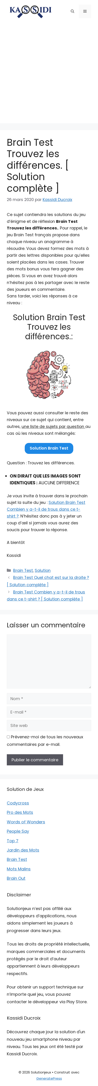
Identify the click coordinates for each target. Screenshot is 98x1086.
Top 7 (12, 841)
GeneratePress (49, 1078)
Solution (43, 570)
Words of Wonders (26, 822)
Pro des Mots (20, 812)
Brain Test (23, 570)
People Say (18, 831)
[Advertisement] (49, 74)
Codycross (18, 803)
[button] (72, 11)
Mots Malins (19, 869)
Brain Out (16, 878)
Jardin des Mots (23, 850)
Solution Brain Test (49, 448)
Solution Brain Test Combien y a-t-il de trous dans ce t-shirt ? (46, 509)
